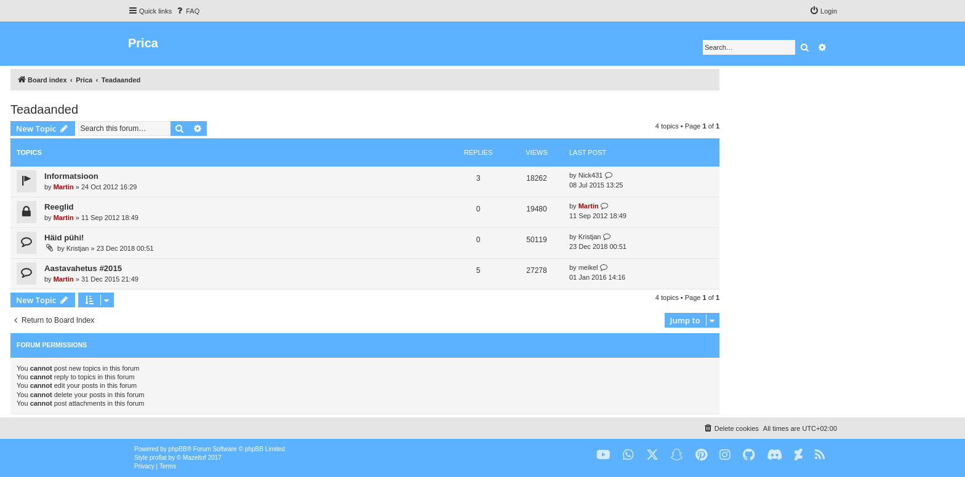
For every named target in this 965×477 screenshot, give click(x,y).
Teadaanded (44, 109)
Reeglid (59, 206)
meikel (588, 267)
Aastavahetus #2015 (83, 268)
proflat (158, 457)
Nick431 (591, 175)
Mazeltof (194, 457)
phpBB (178, 449)
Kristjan (77, 248)
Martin (64, 187)
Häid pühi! (64, 237)
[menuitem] (187, 11)
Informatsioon (71, 176)
